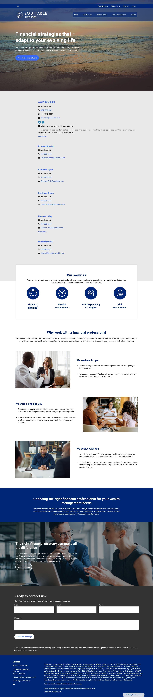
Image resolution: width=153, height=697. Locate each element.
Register (126, 2)
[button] (76, 11)
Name (16, 605)
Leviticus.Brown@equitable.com (53, 204)
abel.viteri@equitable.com (50, 118)
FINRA (135, 664)
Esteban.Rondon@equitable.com (53, 158)
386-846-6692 (46, 249)
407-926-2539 (46, 154)
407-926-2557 (46, 224)
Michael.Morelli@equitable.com (52, 253)
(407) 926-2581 (46, 110)
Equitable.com (103, 2)
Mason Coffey (45, 216)
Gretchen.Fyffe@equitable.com (52, 181)
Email (59, 605)
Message (17, 618)
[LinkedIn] (18, 2)
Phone (101, 605)
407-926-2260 (46, 177)
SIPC (139, 664)
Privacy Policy (115, 2)
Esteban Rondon (46, 146)
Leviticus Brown (46, 193)
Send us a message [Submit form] (24, 637)
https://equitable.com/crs (52, 680)
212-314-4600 (121, 664)
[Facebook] (43, 122)
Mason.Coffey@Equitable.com (52, 228)
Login (134, 2)
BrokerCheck (90, 689)
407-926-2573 (46, 201)
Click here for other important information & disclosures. (63, 684)
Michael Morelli (45, 241)
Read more (42, 136)
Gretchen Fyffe (45, 169)
